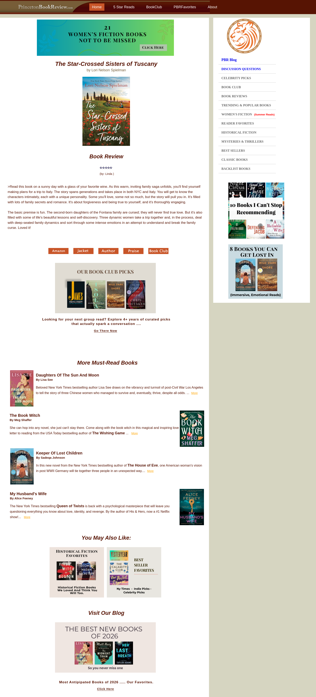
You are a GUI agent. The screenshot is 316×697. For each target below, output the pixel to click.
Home (97, 7)
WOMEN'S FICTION (248, 114)
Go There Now (105, 330)
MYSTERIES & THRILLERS (242, 141)
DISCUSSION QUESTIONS (241, 69)
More (194, 393)
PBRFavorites (185, 7)
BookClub (154, 7)
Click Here (105, 689)
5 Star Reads (123, 7)
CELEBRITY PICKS (236, 78)
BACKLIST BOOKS (235, 168)
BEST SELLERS (233, 150)
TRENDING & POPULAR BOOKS (246, 105)
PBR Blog (229, 60)
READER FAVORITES (237, 123)
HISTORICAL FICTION (239, 132)
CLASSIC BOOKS (234, 159)
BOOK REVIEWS (234, 96)
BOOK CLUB (231, 87)
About (212, 7)
